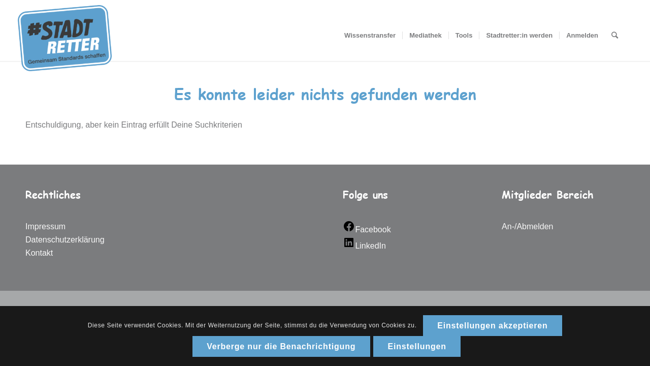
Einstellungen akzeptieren (492, 325)
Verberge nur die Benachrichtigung (281, 346)
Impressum (45, 226)
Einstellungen (417, 346)
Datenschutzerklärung (65, 239)
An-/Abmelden (527, 226)
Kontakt (39, 253)
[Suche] (615, 35)
